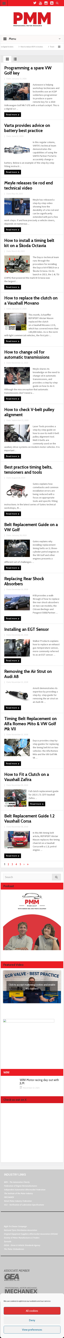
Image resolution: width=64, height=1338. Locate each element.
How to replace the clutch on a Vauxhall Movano (31, 300)
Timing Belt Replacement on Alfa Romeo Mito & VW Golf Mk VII (30, 723)
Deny (32, 1320)
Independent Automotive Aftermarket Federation (24, 1189)
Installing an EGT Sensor (26, 629)
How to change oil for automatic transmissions (26, 354)
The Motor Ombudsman (14, 1249)
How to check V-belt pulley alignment (29, 412)
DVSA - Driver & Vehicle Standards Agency (22, 1245)
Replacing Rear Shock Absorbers (24, 581)
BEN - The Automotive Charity (17, 1182)
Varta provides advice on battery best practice (27, 128)
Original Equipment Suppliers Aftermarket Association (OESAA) (31, 1234)
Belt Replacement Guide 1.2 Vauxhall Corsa (29, 818)
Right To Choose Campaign (15, 1226)
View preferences (32, 1329)
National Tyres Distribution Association (20, 1230)
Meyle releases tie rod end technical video (28, 185)
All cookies (32, 1310)
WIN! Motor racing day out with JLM (39, 1081)
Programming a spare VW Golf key (28, 70)
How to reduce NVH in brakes (38, 46)
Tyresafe (7, 1241)
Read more (12, 114)
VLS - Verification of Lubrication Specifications (24, 1204)
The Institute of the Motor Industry (18, 1193)
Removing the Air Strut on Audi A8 (28, 674)
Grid (7, 60)
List (15, 60)
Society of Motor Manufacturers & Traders (21, 1237)
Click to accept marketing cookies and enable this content (32, 986)
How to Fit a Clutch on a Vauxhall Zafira (26, 777)
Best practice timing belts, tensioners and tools (28, 469)
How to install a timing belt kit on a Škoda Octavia (29, 243)
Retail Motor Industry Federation (18, 1201)
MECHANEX (9, 1197)
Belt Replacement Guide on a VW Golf (31, 527)
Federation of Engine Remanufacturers (20, 1186)
